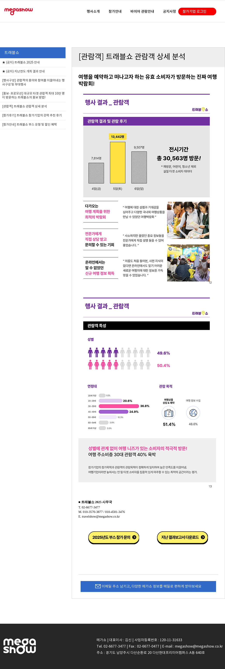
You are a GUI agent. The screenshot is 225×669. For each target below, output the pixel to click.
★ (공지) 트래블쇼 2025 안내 (21, 62)
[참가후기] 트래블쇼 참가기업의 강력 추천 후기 (32, 115)
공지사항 (169, 11)
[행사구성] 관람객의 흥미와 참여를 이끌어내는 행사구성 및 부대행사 (33, 82)
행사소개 (93, 11)
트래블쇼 (11, 52)
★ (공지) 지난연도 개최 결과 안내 (23, 71)
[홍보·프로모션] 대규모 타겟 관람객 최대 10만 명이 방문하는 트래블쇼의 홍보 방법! (33, 95)
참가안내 (115, 11)
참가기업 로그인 (194, 11)
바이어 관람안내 (142, 11)
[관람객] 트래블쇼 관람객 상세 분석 (24, 106)
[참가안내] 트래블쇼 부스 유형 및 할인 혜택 (29, 124)
